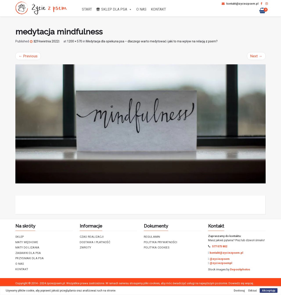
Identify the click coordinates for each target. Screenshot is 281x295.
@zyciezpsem (220, 259)
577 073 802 (219, 246)
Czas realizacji (92, 236)
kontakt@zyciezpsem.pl (240, 3)
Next (256, 56)
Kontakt (158, 9)
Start (87, 9)
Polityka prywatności (160, 242)
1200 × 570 (74, 41)
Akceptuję (268, 290)
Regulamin (152, 236)
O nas (141, 9)
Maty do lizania (27, 247)
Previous (28, 56)
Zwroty (85, 247)
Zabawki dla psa (28, 253)
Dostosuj (239, 290)
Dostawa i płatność (95, 242)
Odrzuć (252, 290)
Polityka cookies (156, 247)
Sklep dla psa (116, 9)
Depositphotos (240, 269)
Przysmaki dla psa (29, 258)
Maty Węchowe (26, 242)
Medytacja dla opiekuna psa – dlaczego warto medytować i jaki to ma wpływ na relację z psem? (152, 41)
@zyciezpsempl (221, 263)
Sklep (19, 236)
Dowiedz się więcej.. (241, 283)
